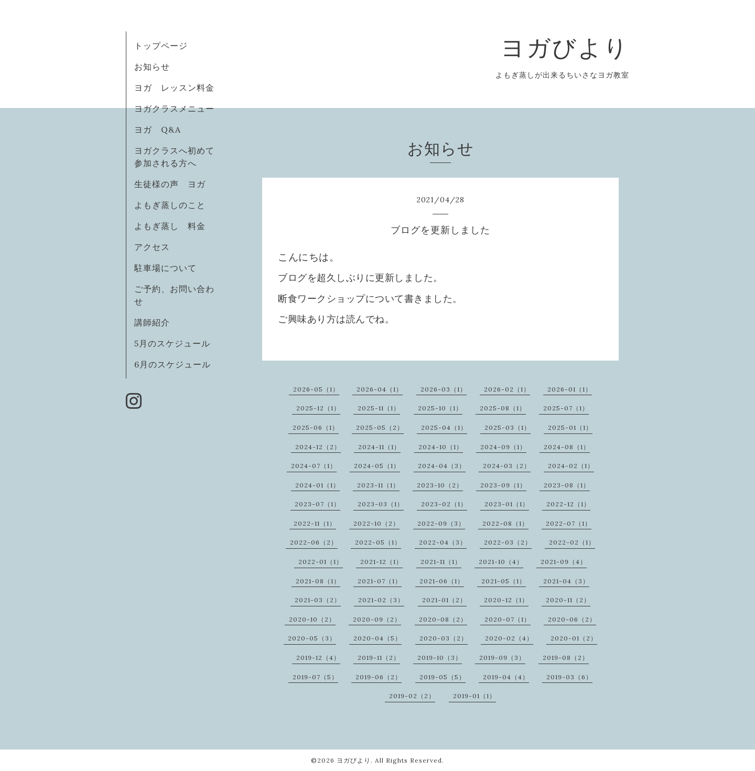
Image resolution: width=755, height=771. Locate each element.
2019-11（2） (379, 657)
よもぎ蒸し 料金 (170, 226)
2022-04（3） (443, 542)
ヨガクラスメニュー (174, 108)
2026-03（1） (443, 389)
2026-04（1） (380, 389)
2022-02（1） (572, 542)
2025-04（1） (444, 427)
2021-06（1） (441, 581)
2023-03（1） (381, 504)
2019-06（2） (378, 677)
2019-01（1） (474, 696)
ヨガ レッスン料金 (174, 87)
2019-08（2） (566, 657)
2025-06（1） (316, 427)
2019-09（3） (502, 657)
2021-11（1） (440, 562)
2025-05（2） (380, 427)
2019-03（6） (569, 677)
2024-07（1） (314, 466)
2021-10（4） (501, 562)
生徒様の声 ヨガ (170, 184)
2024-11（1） (379, 447)
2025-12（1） (318, 408)
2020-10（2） (312, 619)
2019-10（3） (439, 657)
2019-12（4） (318, 657)
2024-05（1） (377, 466)
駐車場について (165, 268)
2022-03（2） (508, 542)
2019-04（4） (506, 677)
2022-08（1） (505, 523)
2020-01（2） (574, 638)
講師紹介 (152, 322)
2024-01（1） (317, 485)
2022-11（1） (315, 523)
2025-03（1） (507, 427)
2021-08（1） (318, 581)
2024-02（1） (571, 466)
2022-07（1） (568, 523)
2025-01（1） (570, 427)
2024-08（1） (567, 447)
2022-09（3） (441, 523)
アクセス (152, 247)
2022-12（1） (568, 504)
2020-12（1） (506, 600)
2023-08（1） (567, 485)
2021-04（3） (566, 581)
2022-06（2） (314, 542)
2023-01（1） (506, 504)
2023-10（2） (440, 485)
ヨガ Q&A (162, 129)
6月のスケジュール (172, 364)
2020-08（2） (443, 619)
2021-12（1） (381, 562)
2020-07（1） (507, 619)
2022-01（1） (320, 562)
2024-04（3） (442, 466)
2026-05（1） (316, 389)
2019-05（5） (442, 677)
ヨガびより (565, 47)
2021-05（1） (503, 581)
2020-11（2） (568, 600)
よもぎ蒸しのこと (170, 205)
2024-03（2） (507, 466)
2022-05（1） (378, 542)
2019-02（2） (412, 696)
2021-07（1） (380, 581)
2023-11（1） (378, 485)
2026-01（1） (569, 389)
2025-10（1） (440, 408)
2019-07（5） (315, 677)
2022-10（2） (376, 523)
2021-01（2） (444, 600)
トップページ (161, 45)
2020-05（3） (312, 638)
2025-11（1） (379, 408)
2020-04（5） (377, 638)
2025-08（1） (503, 408)
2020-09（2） (377, 619)
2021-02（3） (381, 600)
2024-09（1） (503, 447)
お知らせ (152, 66)
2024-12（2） (318, 447)
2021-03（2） (318, 600)
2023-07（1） (317, 504)
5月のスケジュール (172, 343)
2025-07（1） (566, 408)
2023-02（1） (444, 504)
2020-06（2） (572, 619)
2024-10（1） (440, 447)
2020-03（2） (443, 638)
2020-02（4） (509, 638)
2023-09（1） (503, 485)
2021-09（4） (564, 562)
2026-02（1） (507, 389)
